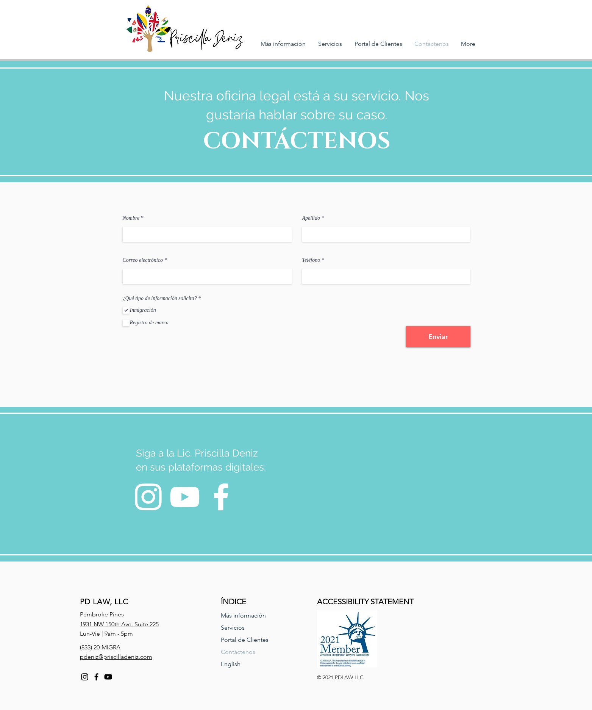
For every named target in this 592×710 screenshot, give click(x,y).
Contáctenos (238, 651)
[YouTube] (185, 497)
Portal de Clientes (245, 639)
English (231, 664)
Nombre (131, 218)
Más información (243, 615)
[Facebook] (221, 497)
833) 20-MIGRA (100, 647)
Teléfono (311, 260)
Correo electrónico (143, 260)
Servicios (233, 627)
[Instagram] (148, 497)
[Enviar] (438, 336)
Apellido (311, 218)
